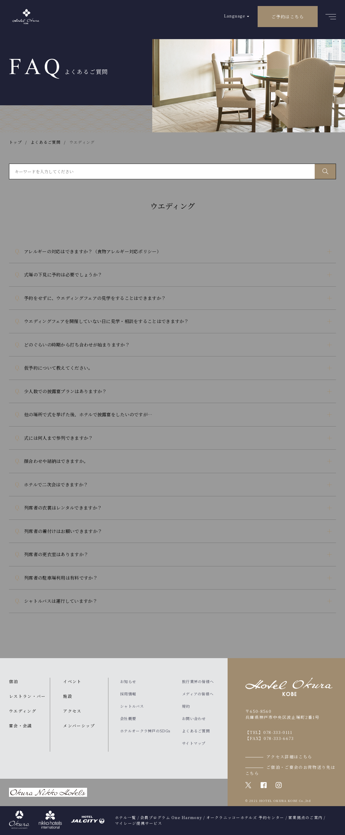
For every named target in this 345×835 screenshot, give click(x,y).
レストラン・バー (27, 696)
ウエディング (22, 711)
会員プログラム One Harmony (171, 817)
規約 (186, 706)
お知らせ (128, 681)
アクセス (72, 711)
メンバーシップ (79, 726)
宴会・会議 (20, 726)
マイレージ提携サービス (138, 823)
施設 (67, 696)
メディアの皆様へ (197, 694)
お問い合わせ (194, 718)
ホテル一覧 (125, 817)
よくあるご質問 (196, 731)
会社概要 (128, 718)
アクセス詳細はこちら (289, 756)
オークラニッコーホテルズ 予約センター (245, 817)
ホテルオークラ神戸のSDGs (145, 731)
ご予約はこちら (287, 17)
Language (234, 16)
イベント (72, 681)
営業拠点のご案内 (305, 817)
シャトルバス (132, 706)
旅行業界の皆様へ (198, 681)
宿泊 (13, 681)
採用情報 (128, 694)
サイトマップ (194, 743)
